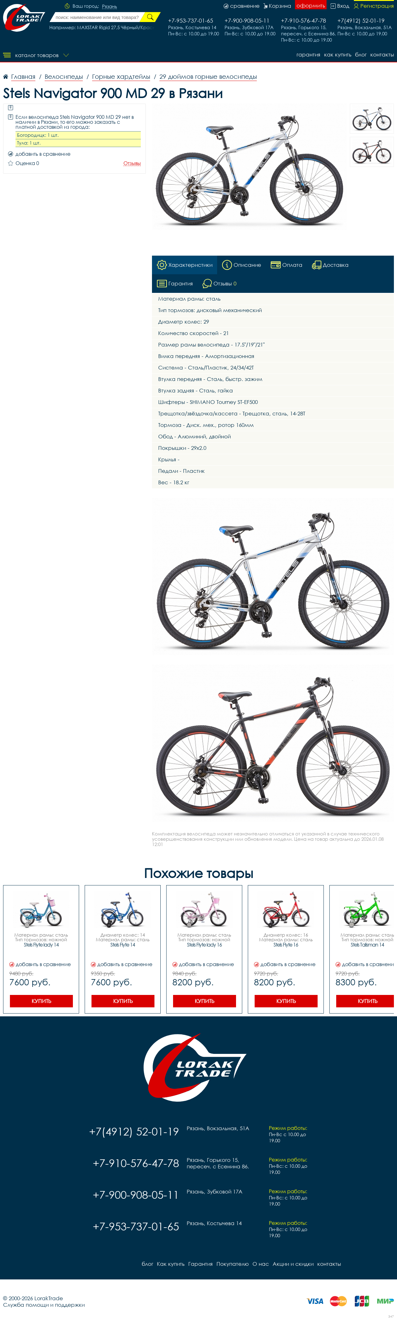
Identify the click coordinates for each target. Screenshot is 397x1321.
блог (361, 54)
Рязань (109, 6)
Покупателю (232, 1264)
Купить (41, 1001)
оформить (311, 5)
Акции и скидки (293, 1264)
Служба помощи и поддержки (44, 1304)
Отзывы (132, 163)
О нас (260, 1264)
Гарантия (308, 54)
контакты (382, 54)
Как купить (337, 54)
